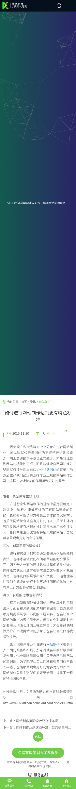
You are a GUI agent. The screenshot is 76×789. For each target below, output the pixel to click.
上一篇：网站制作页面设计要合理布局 (30, 721)
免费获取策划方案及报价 (38, 753)
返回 (38, 736)
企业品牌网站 (46, 469)
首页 (24, 401)
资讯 (33, 401)
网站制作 (53, 644)
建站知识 (44, 401)
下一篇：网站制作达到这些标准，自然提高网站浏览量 (38, 727)
